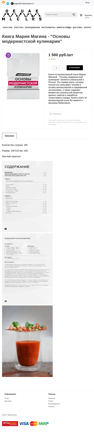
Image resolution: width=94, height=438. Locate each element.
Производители (54, 404)
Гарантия (51, 398)
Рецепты (51, 406)
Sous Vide (7, 27)
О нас (7, 398)
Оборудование (32, 27)
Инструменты (48, 27)
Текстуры (19, 27)
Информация (10, 394)
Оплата (87, 27)
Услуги (50, 401)
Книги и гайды (64, 27)
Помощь (52, 394)
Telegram (7, 3)
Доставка (78, 27)
